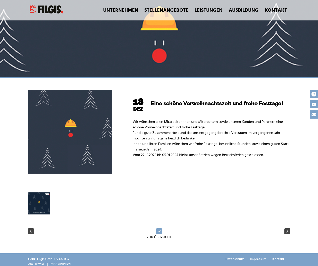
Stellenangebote (166, 10)
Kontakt (276, 10)
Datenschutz (234, 259)
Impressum (258, 259)
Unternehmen (120, 10)
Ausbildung (243, 10)
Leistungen (209, 10)
